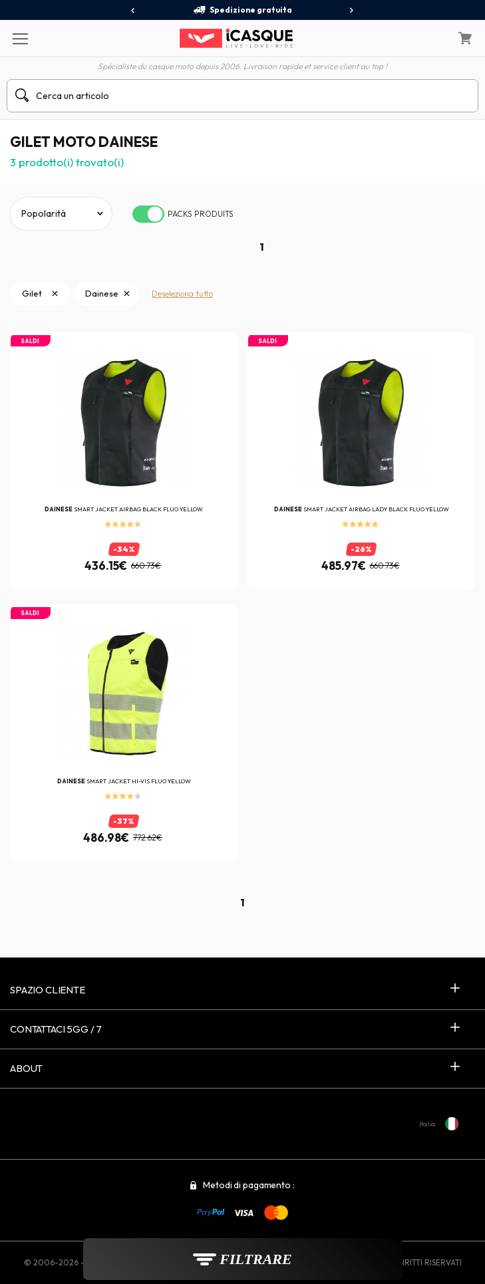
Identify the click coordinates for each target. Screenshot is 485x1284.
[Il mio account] (431, 38)
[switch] (148, 214)
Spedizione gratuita (242, 10)
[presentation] (133, 11)
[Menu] (19, 38)
